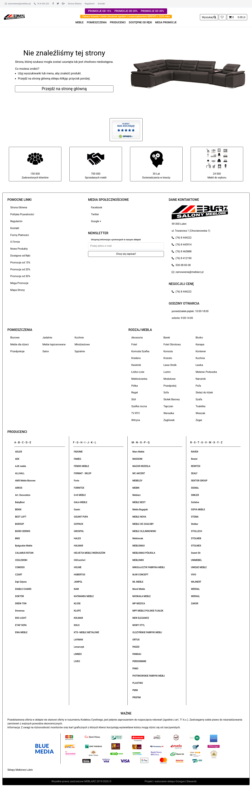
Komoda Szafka (140, 351)
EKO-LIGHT (20, 618)
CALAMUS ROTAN (24, 553)
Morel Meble (138, 589)
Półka (134, 385)
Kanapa (200, 344)
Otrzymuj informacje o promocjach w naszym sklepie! (116, 239)
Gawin (77, 509)
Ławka (199, 365)
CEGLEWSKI (21, 560)
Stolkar (194, 524)
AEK (17, 459)
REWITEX (195, 466)
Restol (194, 459)
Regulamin (89, 3)
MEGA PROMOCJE (166, 22)
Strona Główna (74, 3)
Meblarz (136, 495)
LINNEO (78, 654)
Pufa (198, 385)
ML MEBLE (137, 582)
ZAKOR (194, 603)
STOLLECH (196, 531)
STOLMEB (196, 538)
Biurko (199, 337)
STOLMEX (196, 545)
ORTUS (136, 639)
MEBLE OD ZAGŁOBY (143, 524)
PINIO (135, 668)
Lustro (167, 371)
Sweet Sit (196, 553)
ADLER (18, 451)
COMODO (20, 567)
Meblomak (137, 538)
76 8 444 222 (41, 3)
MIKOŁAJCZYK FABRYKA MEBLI (148, 567)
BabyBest (20, 502)
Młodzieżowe (82, 344)
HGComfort (80, 560)
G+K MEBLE (80, 495)
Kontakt (101, 3)
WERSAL (195, 589)
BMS (17, 538)
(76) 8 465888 (182, 251)
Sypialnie (80, 351)
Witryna (135, 420)
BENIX (18, 509)
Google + (96, 221)
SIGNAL (195, 488)
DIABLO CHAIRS (23, 589)
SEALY (194, 473)
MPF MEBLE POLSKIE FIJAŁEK (147, 610)
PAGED (136, 647)
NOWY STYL (138, 625)
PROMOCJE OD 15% (99, 11)
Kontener (201, 351)
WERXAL (195, 596)
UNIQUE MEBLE (199, 567)
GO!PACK (78, 524)
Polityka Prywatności (22, 214)
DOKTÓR (19, 596)
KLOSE (77, 603)
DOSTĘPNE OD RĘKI (140, 22)
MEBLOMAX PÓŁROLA (143, 553)
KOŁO (77, 625)
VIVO (193, 574)
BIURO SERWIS (22, 531)
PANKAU (136, 654)
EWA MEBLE (21, 632)
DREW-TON (20, 603)
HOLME (77, 567)
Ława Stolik (170, 365)
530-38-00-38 (181, 265)
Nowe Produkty (19, 248)
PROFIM (136, 697)
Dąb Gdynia (21, 582)
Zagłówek (169, 420)
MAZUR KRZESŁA (141, 466)
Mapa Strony (17, 290)
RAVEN (194, 451)
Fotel (134, 344)
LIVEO (77, 661)
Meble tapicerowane (54, 344)
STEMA (195, 516)
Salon (45, 351)
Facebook (96, 207)
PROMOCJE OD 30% (152, 11)
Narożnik (201, 378)
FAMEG (77, 459)
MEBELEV (137, 480)
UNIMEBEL (196, 560)
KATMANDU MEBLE (84, 596)
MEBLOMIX (138, 560)
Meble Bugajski (140, 509)
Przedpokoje (17, 351)
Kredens (136, 358)
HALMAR (78, 545)
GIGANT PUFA (81, 516)
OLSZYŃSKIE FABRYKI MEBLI (147, 632)
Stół (133, 399)
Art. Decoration (22, 495)
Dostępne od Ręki (20, 255)
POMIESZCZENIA (97, 22)
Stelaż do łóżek (204, 392)
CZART (18, 574)
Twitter (95, 214)
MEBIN (135, 488)
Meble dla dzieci (19, 344)
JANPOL (78, 582)
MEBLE (79, 22)
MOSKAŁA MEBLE (141, 596)
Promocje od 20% (20, 269)
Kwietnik (136, 365)
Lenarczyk (79, 647)
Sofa (166, 392)
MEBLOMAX (138, 545)
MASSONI (137, 459)
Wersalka (168, 413)
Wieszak (200, 413)
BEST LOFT (20, 516)
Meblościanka (139, 378)
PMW (135, 690)
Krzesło (167, 358)
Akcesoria (137, 337)
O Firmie (15, 241)
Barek (166, 337)
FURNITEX (79, 488)
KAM (76, 589)
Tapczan (168, 406)
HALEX (77, 538)
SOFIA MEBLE (198, 509)
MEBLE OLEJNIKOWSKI (144, 531)
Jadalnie (47, 337)
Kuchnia (200, 358)
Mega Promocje (19, 283)
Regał (134, 392)
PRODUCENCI (118, 22)
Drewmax (20, 610)
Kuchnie (79, 337)
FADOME (78, 451)
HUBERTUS (79, 574)
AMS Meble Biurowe (25, 480)
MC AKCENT (138, 473)
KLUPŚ (77, 610)
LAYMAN (78, 639)
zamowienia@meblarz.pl (18, 3)
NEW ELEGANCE (140, 618)
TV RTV (135, 413)
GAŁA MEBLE (80, 502)
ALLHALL (20, 473)
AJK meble (20, 466)
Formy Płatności (19, 235)
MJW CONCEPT (140, 574)
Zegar (199, 420)
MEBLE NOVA (139, 516)
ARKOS (18, 488)
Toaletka (200, 406)
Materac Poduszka (206, 371)
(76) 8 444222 (182, 237)
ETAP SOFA (21, 625)
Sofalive (195, 502)
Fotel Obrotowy (172, 344)
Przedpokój (169, 385)
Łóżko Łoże (137, 371)
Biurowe (15, 337)
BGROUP (19, 524)
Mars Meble (138, 451)
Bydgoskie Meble (23, 545)
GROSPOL (79, 531)
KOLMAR (78, 618)
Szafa (199, 399)
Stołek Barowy (171, 399)
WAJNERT (196, 582)
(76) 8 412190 (182, 258)
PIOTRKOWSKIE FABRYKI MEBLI (148, 675)
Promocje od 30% (20, 276)
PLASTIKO (137, 683)
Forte (76, 480)
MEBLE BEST (139, 502)
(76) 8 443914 (182, 244)
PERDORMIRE (139, 661)
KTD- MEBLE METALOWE (86, 632)
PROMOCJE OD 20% (126, 11)
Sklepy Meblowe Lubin (20, 769)
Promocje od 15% (20, 262)
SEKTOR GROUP (199, 480)
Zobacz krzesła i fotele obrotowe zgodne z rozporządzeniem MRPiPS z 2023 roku (126, 16)
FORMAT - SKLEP (82, 473)
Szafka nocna (139, 406)
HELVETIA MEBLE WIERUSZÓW (89, 553)
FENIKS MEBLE (81, 466)
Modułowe (169, 378)
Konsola (168, 351)
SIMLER (195, 495)
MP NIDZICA (138, 603)
